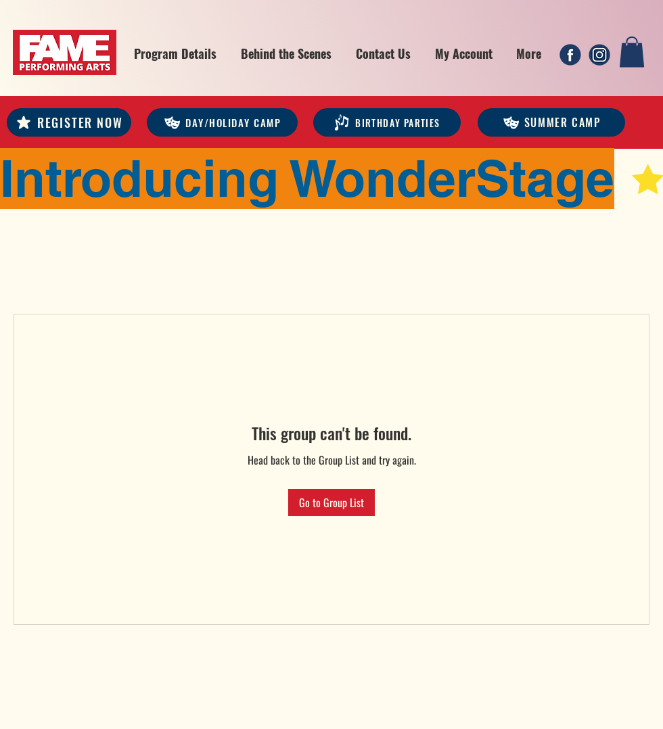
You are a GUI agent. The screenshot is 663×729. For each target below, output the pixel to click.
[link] (632, 52)
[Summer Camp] (551, 122)
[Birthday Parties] (387, 122)
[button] (175, 53)
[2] (599, 55)
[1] (570, 55)
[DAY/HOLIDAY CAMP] (222, 122)
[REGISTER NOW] (69, 122)
